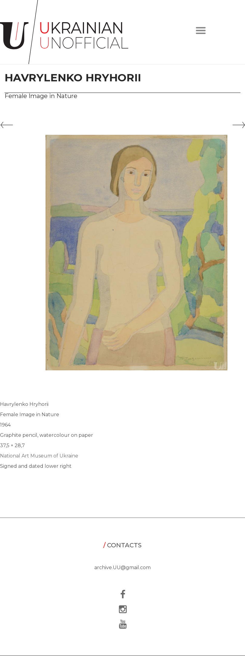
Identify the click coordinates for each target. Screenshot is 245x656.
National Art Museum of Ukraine (39, 456)
